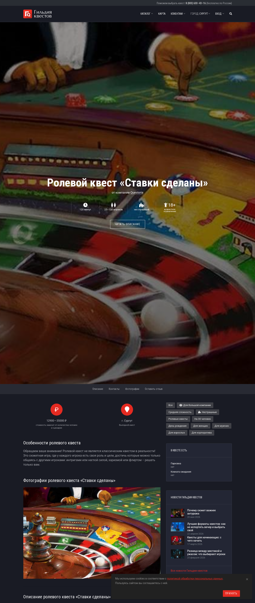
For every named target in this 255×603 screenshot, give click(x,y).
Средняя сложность (180, 412)
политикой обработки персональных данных (195, 578)
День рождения (178, 425)
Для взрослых (177, 432)
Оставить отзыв (154, 388)
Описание (97, 388)
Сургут (200, 13)
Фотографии (132, 388)
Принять (231, 593)
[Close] (247, 578)
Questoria (136, 192)
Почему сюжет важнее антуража (201, 512)
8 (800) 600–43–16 (196, 3)
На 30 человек (202, 418)
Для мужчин (222, 425)
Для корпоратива (202, 432)
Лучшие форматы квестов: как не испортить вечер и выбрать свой (206, 527)
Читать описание (127, 224)
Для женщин (200, 425)
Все (171, 405)
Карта (162, 13)
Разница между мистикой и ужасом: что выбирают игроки (206, 552)
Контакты (114, 388)
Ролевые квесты (178, 418)
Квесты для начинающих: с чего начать (204, 539)
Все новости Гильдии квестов (189, 570)
